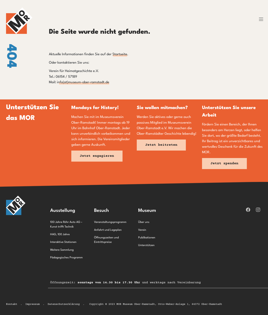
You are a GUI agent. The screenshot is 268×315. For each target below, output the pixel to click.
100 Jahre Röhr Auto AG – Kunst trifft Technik (66, 224)
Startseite (119, 54)
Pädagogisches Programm (66, 257)
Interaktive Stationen (63, 242)
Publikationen (146, 237)
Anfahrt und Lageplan (108, 230)
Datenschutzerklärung (64, 304)
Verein (142, 230)
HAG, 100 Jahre (60, 234)
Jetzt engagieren (97, 156)
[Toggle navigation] (261, 19)
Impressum (32, 304)
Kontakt (11, 304)
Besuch (101, 210)
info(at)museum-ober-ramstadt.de (83, 82)
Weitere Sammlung (62, 250)
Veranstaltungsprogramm (110, 222)
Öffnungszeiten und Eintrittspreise (106, 240)
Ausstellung (62, 210)
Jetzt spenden (224, 163)
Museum (147, 210)
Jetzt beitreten (161, 145)
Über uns (143, 222)
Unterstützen (146, 245)
